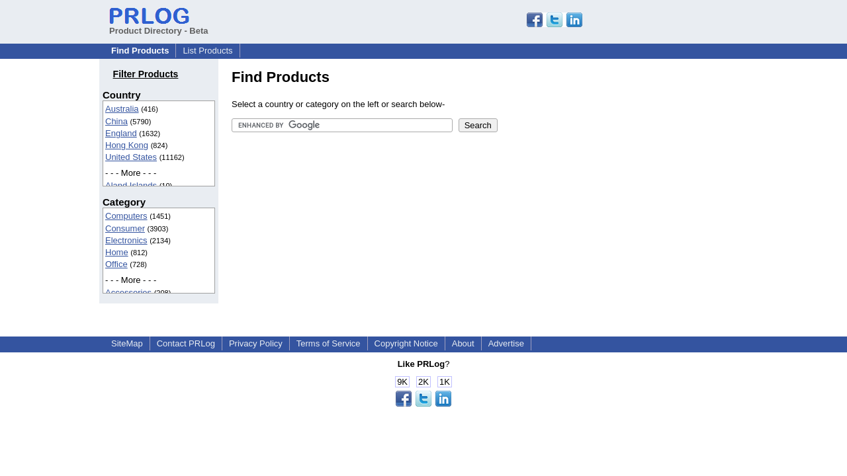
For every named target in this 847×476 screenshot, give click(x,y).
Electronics (126, 240)
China (116, 121)
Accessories (128, 293)
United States (131, 157)
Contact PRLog (186, 343)
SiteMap (127, 343)
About (463, 343)
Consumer (125, 228)
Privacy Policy (256, 343)
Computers (126, 216)
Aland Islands (131, 185)
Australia (122, 109)
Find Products (140, 51)
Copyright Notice (406, 343)
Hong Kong (126, 145)
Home (116, 252)
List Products (207, 51)
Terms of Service (328, 343)
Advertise (506, 343)
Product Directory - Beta (158, 26)
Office (116, 264)
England (121, 133)
